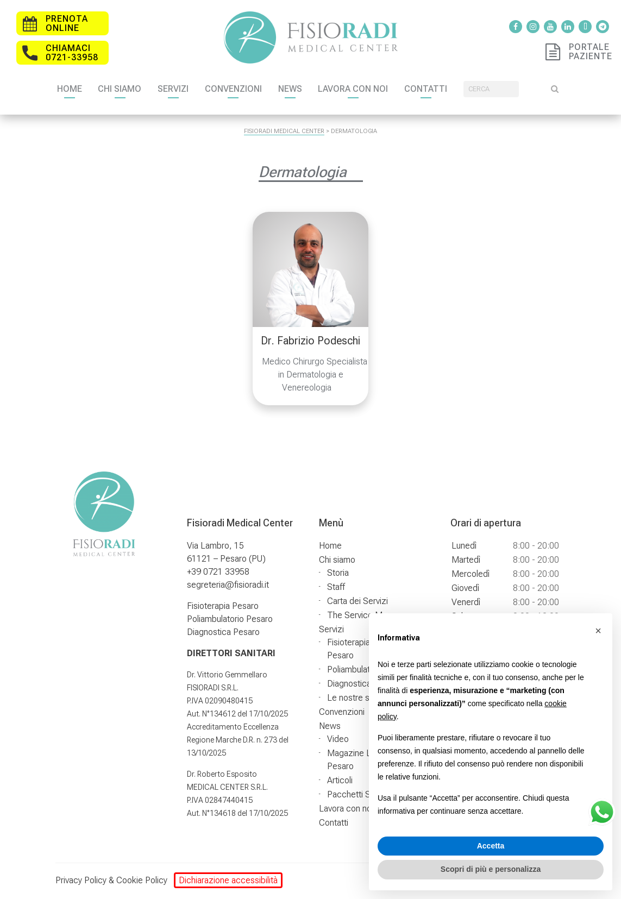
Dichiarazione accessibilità (228, 880)
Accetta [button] (491, 845)
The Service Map (359, 615)
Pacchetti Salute (357, 794)
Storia (338, 573)
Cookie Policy (141, 880)
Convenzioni (256, 88)
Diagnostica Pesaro (223, 632)
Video (338, 739)
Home (92, 88)
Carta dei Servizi (357, 601)
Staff (336, 587)
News (313, 88)
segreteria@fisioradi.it (228, 585)
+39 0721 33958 (218, 572)
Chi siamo (143, 88)
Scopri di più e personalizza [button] (491, 869)
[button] (598, 630)
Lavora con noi (377, 88)
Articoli (340, 780)
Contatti (449, 88)
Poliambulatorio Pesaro (230, 619)
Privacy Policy (80, 880)
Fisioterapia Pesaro (223, 606)
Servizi (196, 88)
